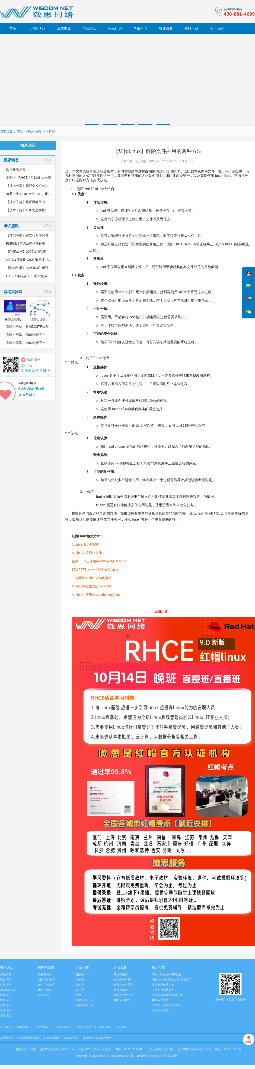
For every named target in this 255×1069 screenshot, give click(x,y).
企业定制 (5, 1010)
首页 (12, 28)
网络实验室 (46, 967)
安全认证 (5, 1005)
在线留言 (28, 395)
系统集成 (64, 28)
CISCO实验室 (46, 979)
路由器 (80, 989)
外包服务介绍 (122, 979)
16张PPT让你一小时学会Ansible (95, 569)
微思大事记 (43, 1027)
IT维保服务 (121, 974)
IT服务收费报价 (123, 995)
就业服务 (166, 28)
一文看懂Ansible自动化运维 (92, 578)
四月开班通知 (16, 169)
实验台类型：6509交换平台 (26, 335)
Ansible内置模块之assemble (92, 586)
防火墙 (80, 984)
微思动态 (34, 131)
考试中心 (140, 28)
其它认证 (5, 1015)
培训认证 (38, 28)
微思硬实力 (85, 1027)
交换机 (80, 979)
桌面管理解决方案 (163, 984)
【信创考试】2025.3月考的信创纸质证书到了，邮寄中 (45, 235)
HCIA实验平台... (15, 319)
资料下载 (191, 28)
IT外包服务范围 (123, 984)
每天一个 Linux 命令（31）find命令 (31, 194)
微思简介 (23, 1027)
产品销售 (82, 967)
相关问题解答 (122, 1000)
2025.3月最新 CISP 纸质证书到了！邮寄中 (36, 260)
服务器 (80, 974)
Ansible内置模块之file (87, 553)
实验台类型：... (40, 319)
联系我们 (122, 1027)
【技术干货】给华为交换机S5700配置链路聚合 (40, 210)
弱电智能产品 (84, 1005)
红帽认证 (5, 984)
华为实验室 (45, 989)
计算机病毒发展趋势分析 (167, 995)
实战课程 (5, 974)
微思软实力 (64, 1027)
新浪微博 (34, 359)
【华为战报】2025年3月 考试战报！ (32, 268)
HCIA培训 (71, 1038)
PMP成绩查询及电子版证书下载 (29, 243)
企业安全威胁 (160, 1010)
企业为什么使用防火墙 (166, 1005)
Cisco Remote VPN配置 (167, 974)
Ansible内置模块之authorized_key (96, 594)
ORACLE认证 (8, 989)
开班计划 (115, 28)
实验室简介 (45, 974)
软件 (79, 995)
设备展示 (43, 995)
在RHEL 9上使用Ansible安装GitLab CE (100, 561)
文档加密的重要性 (163, 989)
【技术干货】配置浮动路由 (25, 202)
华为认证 (5, 1000)
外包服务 (120, 967)
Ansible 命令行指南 (85, 544)
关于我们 (217, 28)
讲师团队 (89, 28)
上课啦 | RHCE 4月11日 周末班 (28, 177)
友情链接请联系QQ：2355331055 (38, 1038)
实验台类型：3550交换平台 (26, 343)
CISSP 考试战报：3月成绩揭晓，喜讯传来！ (38, 276)
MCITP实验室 (46, 984)
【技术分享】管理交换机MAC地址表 (32, 186)
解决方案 (158, 967)
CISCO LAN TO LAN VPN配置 (171, 979)
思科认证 (5, 979)
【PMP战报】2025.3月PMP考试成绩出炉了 (37, 251)
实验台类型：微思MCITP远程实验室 (32, 326)
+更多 (48, 160)
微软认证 (5, 995)
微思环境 (104, 1027)
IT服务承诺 (121, 989)
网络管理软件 (160, 1000)
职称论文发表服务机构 (98, 1038)
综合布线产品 (84, 1000)
